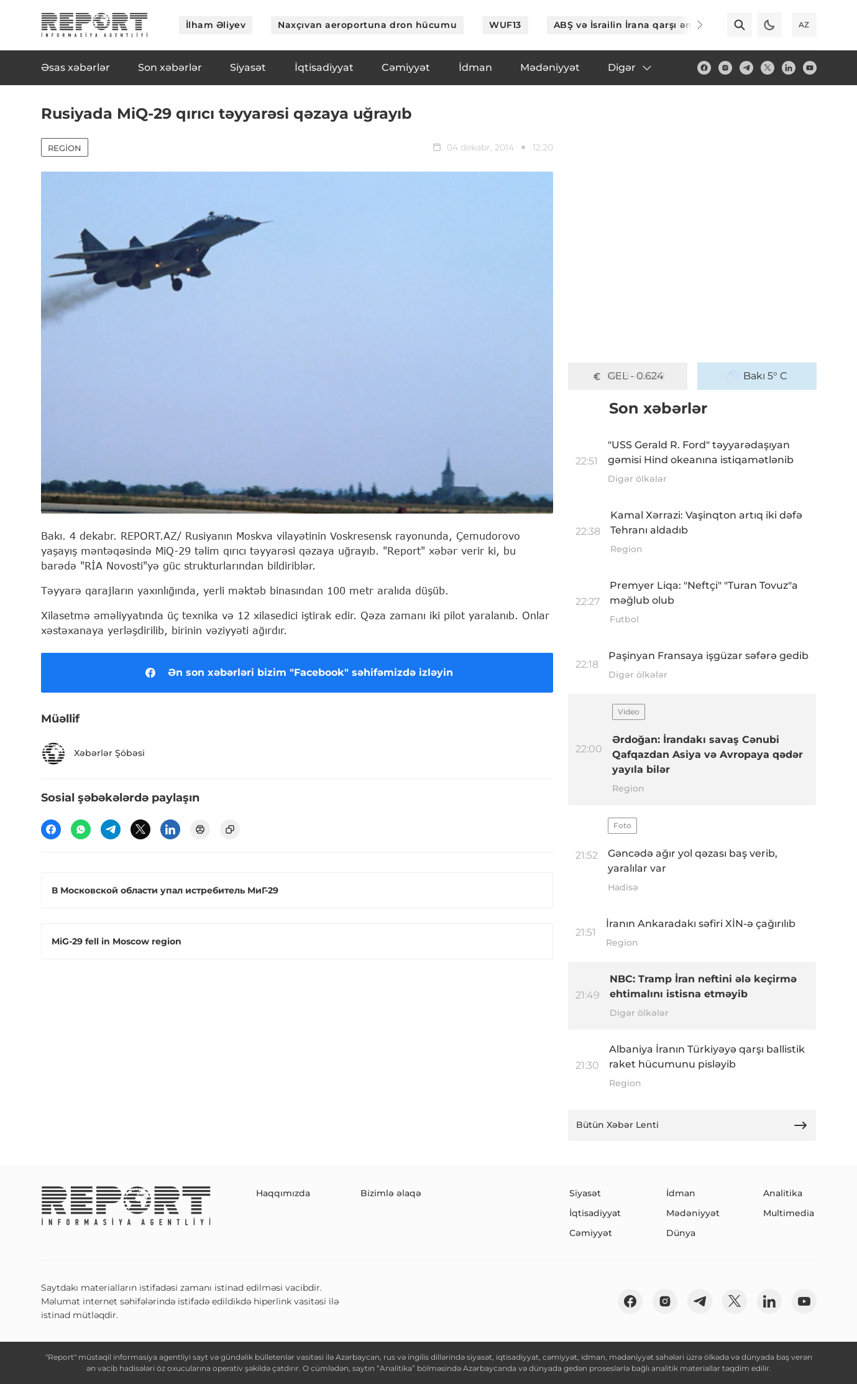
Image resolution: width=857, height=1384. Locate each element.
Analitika (782, 1193)
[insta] (725, 68)
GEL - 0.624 (627, 376)
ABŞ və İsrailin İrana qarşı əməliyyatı (642, 24)
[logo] (94, 24)
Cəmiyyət (590, 1233)
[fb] (704, 68)
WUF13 (505, 24)
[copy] (230, 829)
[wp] (81, 829)
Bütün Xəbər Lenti (692, 1125)
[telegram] (746, 68)
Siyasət (585, 1193)
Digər (630, 68)
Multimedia (788, 1213)
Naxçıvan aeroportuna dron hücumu (367, 24)
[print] (200, 829)
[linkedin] (788, 68)
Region (64, 148)
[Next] (691, 25)
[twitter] (767, 68)
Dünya (680, 1233)
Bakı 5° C (756, 376)
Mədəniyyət (693, 1213)
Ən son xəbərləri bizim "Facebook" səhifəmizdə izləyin (296, 673)
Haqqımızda (283, 1193)
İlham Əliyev (216, 24)
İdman (680, 1193)
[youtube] (810, 68)
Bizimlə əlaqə (390, 1193)
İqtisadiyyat (595, 1213)
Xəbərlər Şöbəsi (93, 753)
